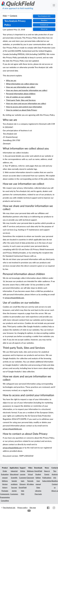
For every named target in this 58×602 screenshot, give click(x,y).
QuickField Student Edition (38, 474)
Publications (46, 478)
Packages (5, 491)
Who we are (11, 81)
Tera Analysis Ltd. (9, 508)
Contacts (13, 16)
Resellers (44, 20)
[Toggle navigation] (54, 5)
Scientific (14, 478)
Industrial (14, 471)
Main (5, 16)
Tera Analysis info (44, 16)
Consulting (5, 501)
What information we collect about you (22, 84)
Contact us (44, 25)
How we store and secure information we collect (26, 104)
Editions (5, 481)
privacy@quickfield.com (14, 298)
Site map (33, 508)
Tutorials (30, 481)
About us (44, 29)
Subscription (46, 481)
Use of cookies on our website (18, 97)
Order (5, 471)
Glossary (23, 484)
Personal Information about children (20, 94)
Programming (5, 497)
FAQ (22, 494)
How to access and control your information (24, 107)
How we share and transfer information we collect (26, 90)
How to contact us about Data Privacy (21, 110)
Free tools (38, 494)
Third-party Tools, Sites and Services (21, 100)
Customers (14, 494)
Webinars (30, 471)
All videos (30, 484)
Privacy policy (22, 508)
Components (4, 494)
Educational (14, 474)
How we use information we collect (20, 87)
